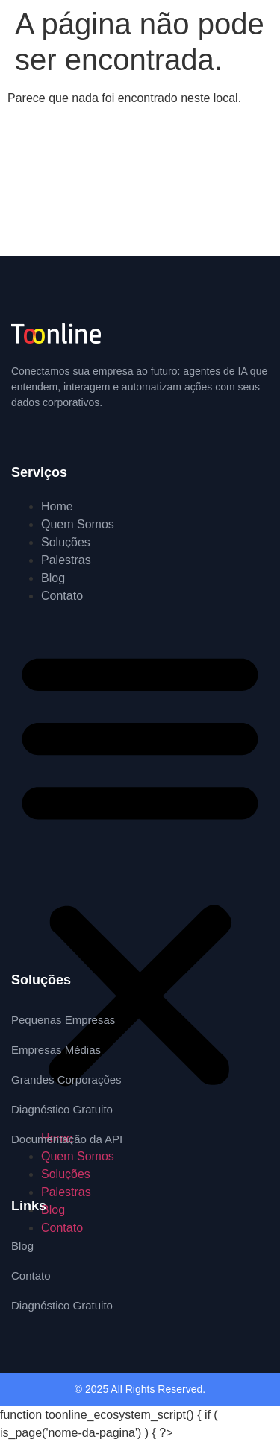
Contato (62, 595)
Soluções (65, 542)
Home (57, 506)
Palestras (66, 560)
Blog (53, 578)
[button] (140, 867)
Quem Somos (77, 524)
